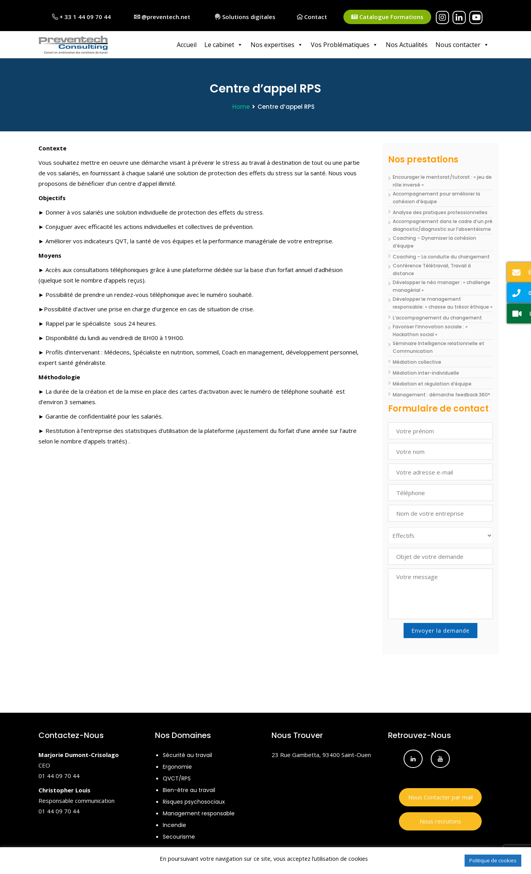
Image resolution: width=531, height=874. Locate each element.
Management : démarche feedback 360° (441, 394)
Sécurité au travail (187, 755)
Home (241, 107)
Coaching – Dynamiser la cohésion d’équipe (434, 242)
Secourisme (179, 837)
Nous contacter (462, 44)
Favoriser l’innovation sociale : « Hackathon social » (430, 330)
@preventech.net (162, 17)
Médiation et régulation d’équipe (432, 383)
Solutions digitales (245, 17)
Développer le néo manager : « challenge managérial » (441, 286)
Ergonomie (177, 767)
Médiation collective (417, 362)
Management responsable (199, 813)
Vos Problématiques (344, 44)
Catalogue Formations (387, 17)
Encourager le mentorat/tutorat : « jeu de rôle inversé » (442, 181)
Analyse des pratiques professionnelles (440, 212)
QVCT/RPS (177, 778)
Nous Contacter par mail (440, 797)
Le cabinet (223, 44)
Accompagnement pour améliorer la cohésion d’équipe (436, 197)
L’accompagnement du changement (437, 317)
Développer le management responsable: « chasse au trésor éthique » (443, 303)
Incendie (174, 825)
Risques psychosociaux (194, 802)
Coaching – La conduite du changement (441, 256)
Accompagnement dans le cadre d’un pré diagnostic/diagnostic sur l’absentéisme (443, 225)
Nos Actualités (407, 44)
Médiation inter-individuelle (426, 373)
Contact (312, 17)
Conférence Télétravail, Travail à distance (432, 269)
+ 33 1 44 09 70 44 (81, 17)
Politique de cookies (493, 860)
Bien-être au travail (189, 790)
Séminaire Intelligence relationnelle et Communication (438, 347)
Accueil (187, 44)
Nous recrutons (440, 821)
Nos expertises (277, 44)
